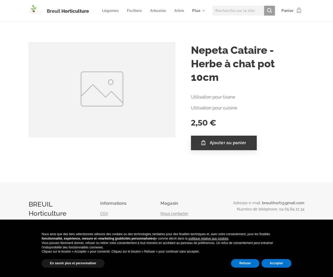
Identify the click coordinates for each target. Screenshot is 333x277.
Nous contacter (174, 213)
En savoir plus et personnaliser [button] (73, 263)
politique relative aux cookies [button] (208, 238)
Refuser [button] (245, 263)
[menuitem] (127, 10)
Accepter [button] (276, 263)
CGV (104, 213)
